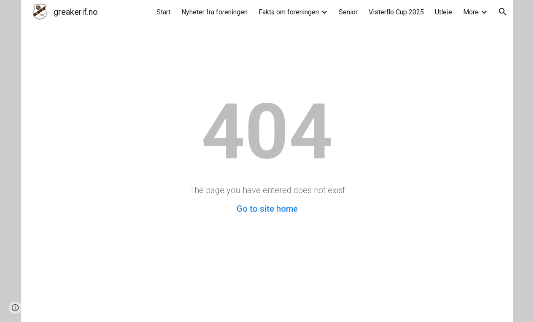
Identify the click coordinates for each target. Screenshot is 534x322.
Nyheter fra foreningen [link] (214, 12)
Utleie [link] (443, 12)
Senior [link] (348, 12)
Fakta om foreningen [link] (289, 12)
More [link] (471, 12)
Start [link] (163, 12)
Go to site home (267, 209)
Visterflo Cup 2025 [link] (396, 12)
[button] (503, 12)
